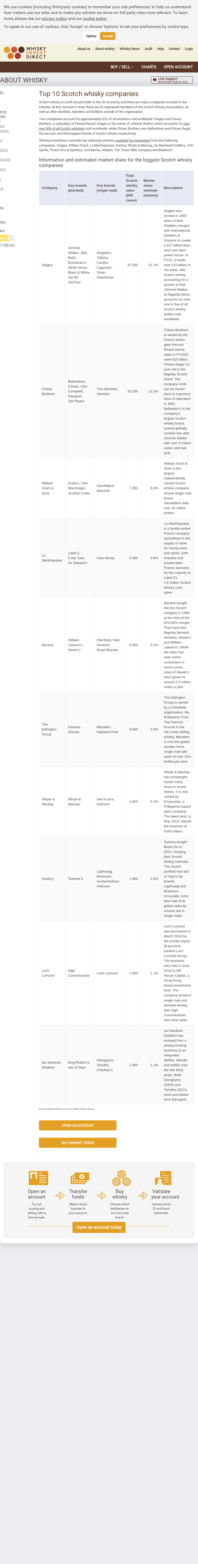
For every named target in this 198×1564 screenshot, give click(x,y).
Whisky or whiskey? (21, 140)
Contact (174, 49)
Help (160, 49)
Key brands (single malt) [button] (126, 202)
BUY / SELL (120, 66)
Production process (21, 121)
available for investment (153, 150)
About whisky (105, 49)
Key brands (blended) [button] (97, 202)
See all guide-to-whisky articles (27, 106)
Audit (148, 49)
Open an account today (99, 1503)
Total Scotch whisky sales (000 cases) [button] (150, 202)
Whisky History (15, 174)
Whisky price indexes (22, 135)
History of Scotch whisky (25, 111)
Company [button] (70, 202)
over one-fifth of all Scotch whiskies (114, 133)
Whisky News (130, 49)
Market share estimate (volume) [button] (169, 202)
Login (189, 49)
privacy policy (54, 18)
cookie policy (94, 18)
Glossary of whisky (21, 145)
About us (83, 49)
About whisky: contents (21, 92)
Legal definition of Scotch (26, 116)
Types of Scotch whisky (24, 130)
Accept (107, 36)
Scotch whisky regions (23, 125)
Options (91, 36)
